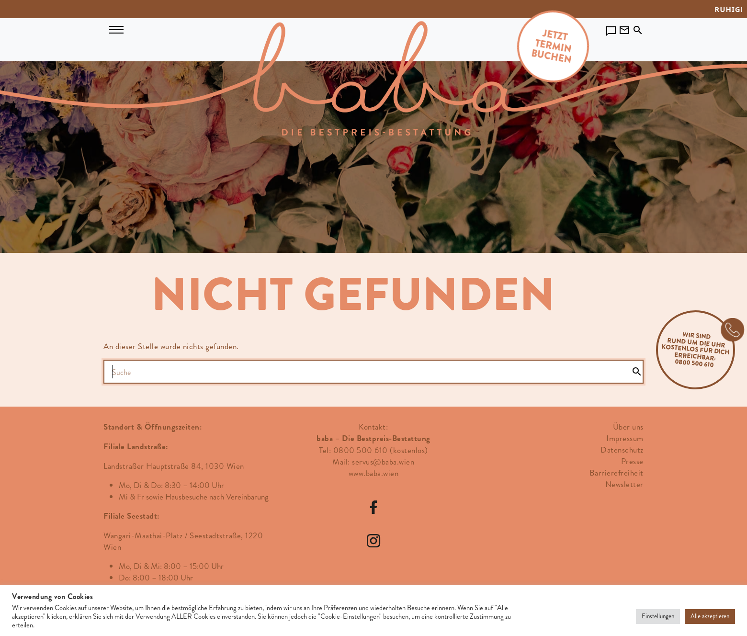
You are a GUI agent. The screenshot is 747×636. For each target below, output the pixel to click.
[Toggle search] (638, 28)
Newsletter (624, 484)
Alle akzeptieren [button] (709, 616)
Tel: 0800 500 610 (353, 450)
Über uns (628, 426)
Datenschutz (622, 449)
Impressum (625, 438)
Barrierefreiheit (616, 472)
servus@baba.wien (383, 461)
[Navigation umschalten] (116, 28)
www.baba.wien (374, 473)
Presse (632, 461)
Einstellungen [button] (658, 616)
